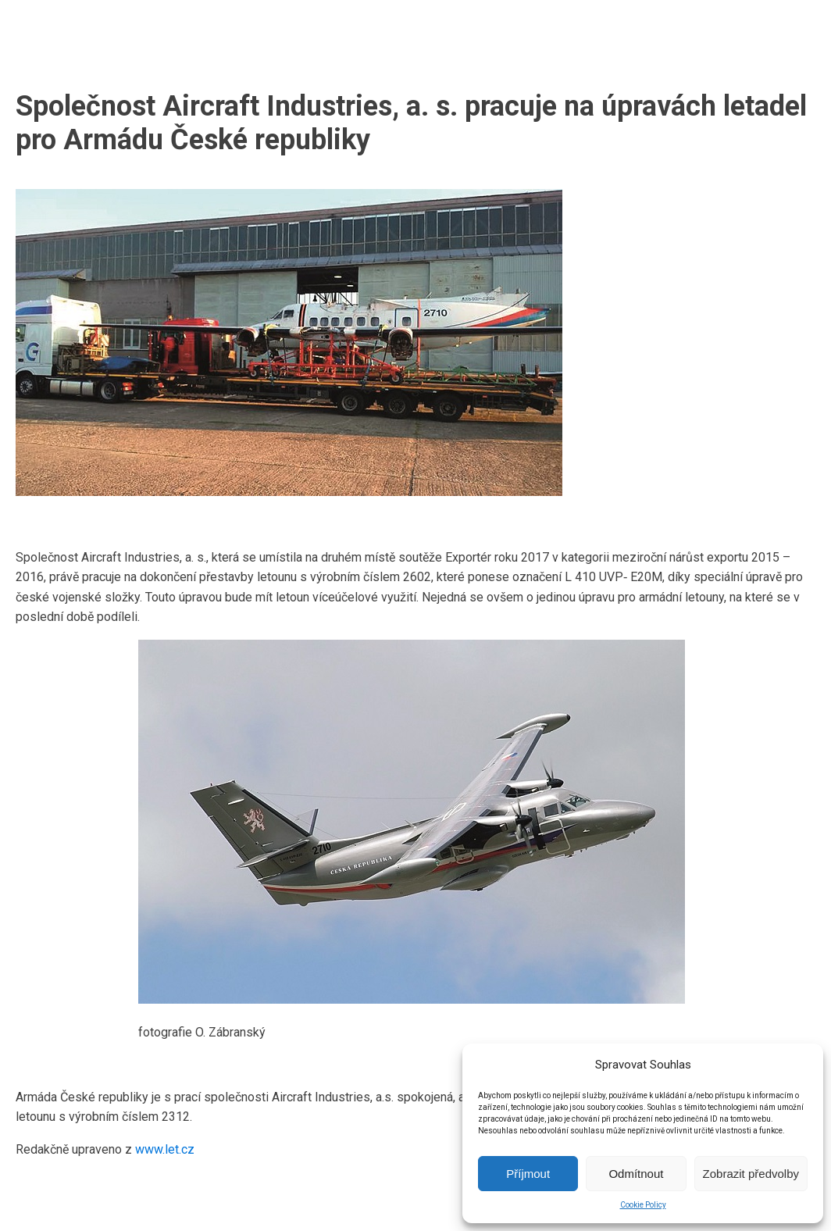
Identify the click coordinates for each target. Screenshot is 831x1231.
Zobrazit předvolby (751, 1173)
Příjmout (528, 1173)
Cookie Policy (643, 1205)
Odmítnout (635, 1173)
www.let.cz (164, 1149)
